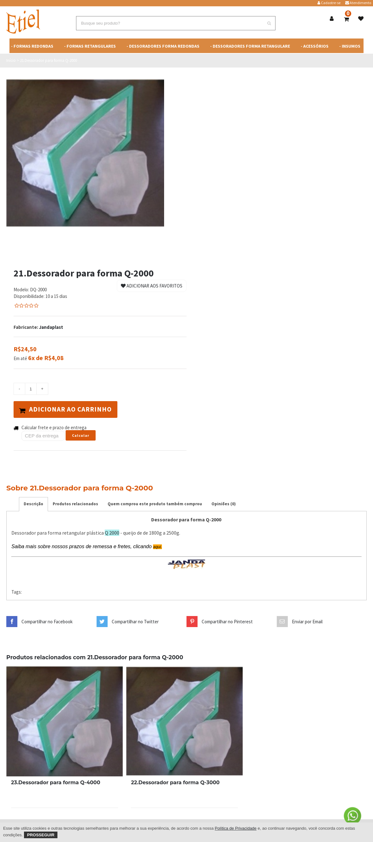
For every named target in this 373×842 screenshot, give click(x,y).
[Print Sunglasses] (64, 720)
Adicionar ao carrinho (66, 409)
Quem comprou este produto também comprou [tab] (155, 503)
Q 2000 (112, 533)
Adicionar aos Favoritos (151, 286)
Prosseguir (41, 835)
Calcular (80, 435)
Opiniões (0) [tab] (223, 503)
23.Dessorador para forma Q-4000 (55, 782)
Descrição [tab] (33, 503)
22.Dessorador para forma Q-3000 (175, 782)
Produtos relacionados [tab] (75, 503)
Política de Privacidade (236, 828)
